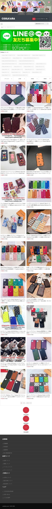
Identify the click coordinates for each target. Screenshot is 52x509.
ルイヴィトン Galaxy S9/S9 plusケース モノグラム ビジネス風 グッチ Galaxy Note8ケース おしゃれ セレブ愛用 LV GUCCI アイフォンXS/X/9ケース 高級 (13, 365)
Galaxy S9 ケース (5, 72)
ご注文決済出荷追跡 (8, 491)
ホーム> (4, 27)
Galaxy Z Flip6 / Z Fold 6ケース (23, 55)
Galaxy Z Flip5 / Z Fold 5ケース (38, 55)
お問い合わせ (6, 494)
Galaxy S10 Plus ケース (28, 66)
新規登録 (21, 13)
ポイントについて (7, 470)
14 (27, 403)
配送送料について (7, 483)
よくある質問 (6, 497)
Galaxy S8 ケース (26, 72)
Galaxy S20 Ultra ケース (7, 66)
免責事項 (5, 449)
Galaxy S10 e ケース (11, 27)
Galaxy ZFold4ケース (6, 58)
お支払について (7, 477)
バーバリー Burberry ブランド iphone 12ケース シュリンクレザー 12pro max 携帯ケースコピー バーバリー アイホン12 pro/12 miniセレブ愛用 (13, 397)
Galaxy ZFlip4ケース (17, 58)
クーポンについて (7, 466)
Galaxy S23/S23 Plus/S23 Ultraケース (9, 63)
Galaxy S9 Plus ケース (15, 72)
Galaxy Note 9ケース (40, 69)
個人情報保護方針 (7, 453)
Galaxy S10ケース (5, 69)
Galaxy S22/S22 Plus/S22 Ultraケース (26, 63)
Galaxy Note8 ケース (6, 75)
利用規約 (5, 446)
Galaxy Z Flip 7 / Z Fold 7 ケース (8, 55)
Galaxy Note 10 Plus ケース (17, 69)
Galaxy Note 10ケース (29, 69)
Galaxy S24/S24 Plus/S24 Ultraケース (26, 60)
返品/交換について (7, 480)
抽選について (6, 463)
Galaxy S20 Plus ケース (40, 63)
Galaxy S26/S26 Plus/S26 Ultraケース (31, 58)
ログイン (30, 13)
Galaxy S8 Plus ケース (36, 72)
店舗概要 (5, 443)
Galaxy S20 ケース (17, 66)
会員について (6, 460)
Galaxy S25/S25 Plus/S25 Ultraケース (9, 60)
